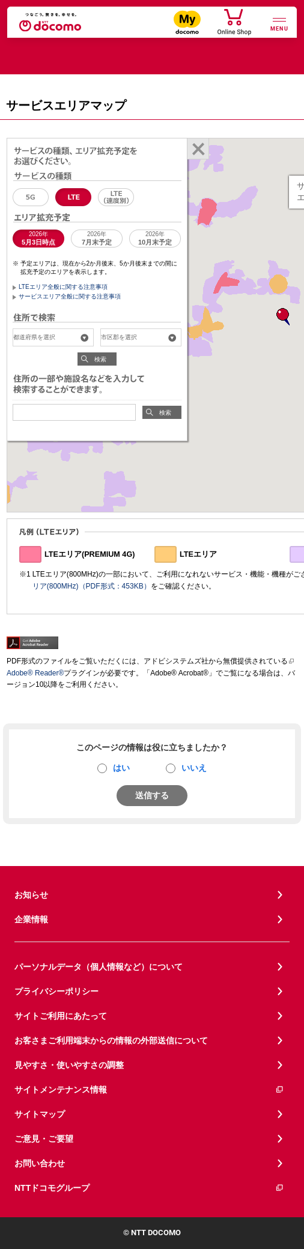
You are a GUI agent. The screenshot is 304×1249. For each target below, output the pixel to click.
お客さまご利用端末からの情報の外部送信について (111, 1040)
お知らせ (31, 895)
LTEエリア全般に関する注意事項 (63, 286)
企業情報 (31, 919)
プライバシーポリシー (56, 991)
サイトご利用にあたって (60, 1016)
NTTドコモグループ (149, 1188)
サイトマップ (39, 1114)
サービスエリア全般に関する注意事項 (70, 296)
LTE (73, 197)
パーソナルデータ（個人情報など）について (98, 967)
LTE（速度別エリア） (116, 197)
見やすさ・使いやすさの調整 (69, 1065)
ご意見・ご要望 (43, 1139)
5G (31, 197)
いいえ (194, 768)
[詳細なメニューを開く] (279, 23)
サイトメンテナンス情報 (149, 1090)
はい (121, 768)
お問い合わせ (39, 1163)
